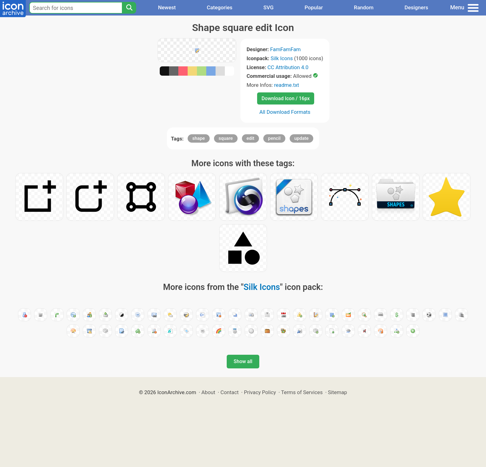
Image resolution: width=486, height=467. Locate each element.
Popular (314, 7)
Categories (220, 7)
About (208, 392)
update (301, 138)
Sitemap (337, 392)
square (226, 138)
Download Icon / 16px (285, 98)
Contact (230, 392)
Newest (167, 7)
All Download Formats (284, 112)
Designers (416, 7)
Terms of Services (302, 392)
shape (198, 138)
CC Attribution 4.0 (287, 67)
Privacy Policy (260, 392)
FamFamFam (285, 49)
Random (363, 7)
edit (250, 138)
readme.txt (286, 85)
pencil (274, 138)
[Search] (129, 8)
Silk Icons (281, 58)
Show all (243, 361)
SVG (268, 7)
